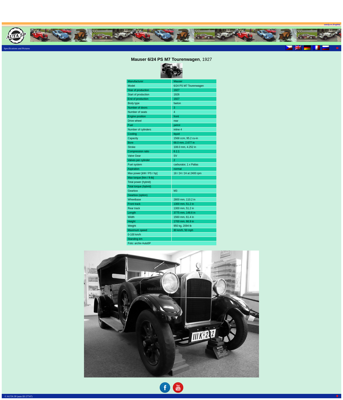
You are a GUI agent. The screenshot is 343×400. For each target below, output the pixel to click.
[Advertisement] (171, 11)
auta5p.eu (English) (332, 24)
